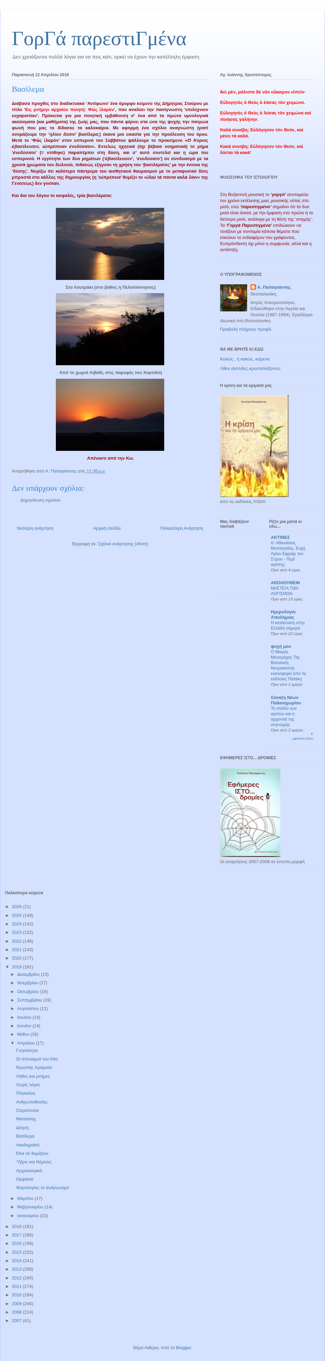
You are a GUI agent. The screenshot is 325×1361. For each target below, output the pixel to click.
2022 (17, 941)
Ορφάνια (24, 1179)
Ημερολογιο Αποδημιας (283, 614)
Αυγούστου (28, 1008)
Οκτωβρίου (28, 991)
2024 (17, 923)
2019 (17, 966)
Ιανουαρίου (28, 1215)
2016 (17, 1243)
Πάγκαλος (25, 1093)
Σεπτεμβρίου (30, 1000)
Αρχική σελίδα (107, 528)
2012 (17, 1277)
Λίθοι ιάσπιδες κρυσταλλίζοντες (250, 368)
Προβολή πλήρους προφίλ (246, 329)
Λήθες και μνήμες (33, 1076)
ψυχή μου (281, 646)
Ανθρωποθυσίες (31, 1101)
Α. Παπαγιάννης (274, 287)
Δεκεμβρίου (29, 974)
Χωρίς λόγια (27, 1084)
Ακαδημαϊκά (27, 1144)
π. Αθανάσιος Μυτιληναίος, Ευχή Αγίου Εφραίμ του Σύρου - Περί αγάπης (288, 554)
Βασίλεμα (25, 1136)
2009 (17, 1303)
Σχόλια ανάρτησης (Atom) (123, 543)
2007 (17, 1320)
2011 (17, 1286)
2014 (17, 1260)
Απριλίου (26, 1043)
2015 (17, 1252)
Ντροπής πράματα (34, 1067)
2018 (17, 1226)
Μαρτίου (26, 1198)
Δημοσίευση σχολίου (40, 500)
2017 (17, 1234)
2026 (17, 906)
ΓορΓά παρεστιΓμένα (99, 38)
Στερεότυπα (27, 1110)
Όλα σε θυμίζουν (32, 1153)
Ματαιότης (26, 1118)
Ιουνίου (24, 1025)
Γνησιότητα (27, 1050)
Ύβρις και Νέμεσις (33, 1161)
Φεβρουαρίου (31, 1206)
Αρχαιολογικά (29, 1170)
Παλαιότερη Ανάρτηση (181, 528)
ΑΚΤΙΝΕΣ (280, 537)
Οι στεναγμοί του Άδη (37, 1058)
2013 (17, 1269)
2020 (17, 958)
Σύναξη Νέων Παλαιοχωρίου (286, 700)
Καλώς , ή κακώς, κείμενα (245, 358)
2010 (17, 1294)
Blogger (183, 1347)
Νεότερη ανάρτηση (35, 528)
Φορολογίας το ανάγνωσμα (42, 1187)
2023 (17, 932)
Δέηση (22, 1127)
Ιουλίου (24, 1017)
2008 (17, 1312)
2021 (17, 949)
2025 (17, 915)
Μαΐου (23, 1034)
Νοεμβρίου (28, 982)
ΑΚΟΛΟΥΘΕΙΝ (285, 582)
